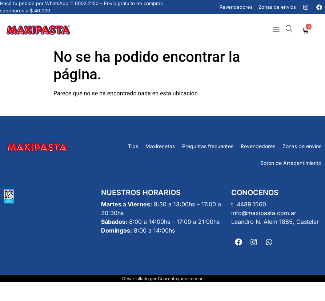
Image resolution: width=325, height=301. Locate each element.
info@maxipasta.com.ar (263, 213)
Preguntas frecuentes (207, 146)
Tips (133, 146)
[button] (276, 30)
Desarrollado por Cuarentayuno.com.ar (162, 278)
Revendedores (258, 146)
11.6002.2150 (84, 3)
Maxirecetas (160, 146)
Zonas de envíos (301, 146)
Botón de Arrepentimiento (290, 163)
